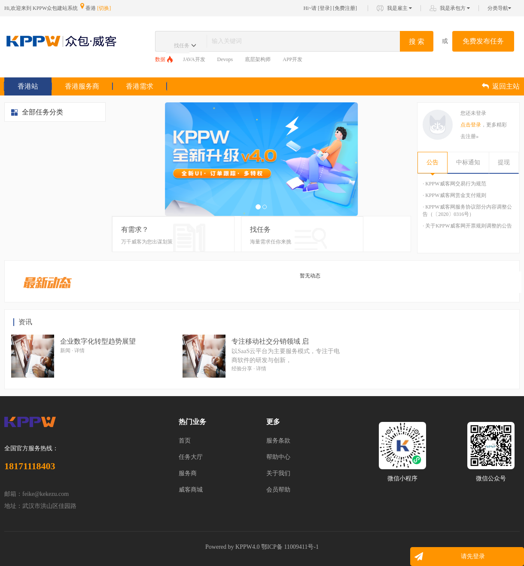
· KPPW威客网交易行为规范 (454, 184)
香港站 (28, 86)
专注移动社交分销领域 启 (270, 341)
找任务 (181, 46)
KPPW (243, 547)
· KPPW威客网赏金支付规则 (454, 195)
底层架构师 (258, 59)
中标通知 (468, 162)
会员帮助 (278, 489)
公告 (433, 162)
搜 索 (416, 41)
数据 (160, 59)
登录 (325, 8)
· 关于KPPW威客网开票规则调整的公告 (467, 226)
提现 (504, 162)
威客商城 (191, 489)
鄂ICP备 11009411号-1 (290, 547)
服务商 (188, 473)
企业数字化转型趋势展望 (98, 341)
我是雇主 (399, 8)
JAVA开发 (194, 59)
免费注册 (345, 8)
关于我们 (278, 473)
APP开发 (292, 59)
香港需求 (139, 86)
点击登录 (470, 125)
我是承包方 (455, 8)
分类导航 (499, 8)
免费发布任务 (483, 41)
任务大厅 (191, 457)
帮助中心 (278, 457)
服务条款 (278, 440)
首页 (185, 440)
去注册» (469, 136)
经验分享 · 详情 (249, 369)
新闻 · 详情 (72, 351)
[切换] (104, 8)
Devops (225, 59)
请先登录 (473, 556)
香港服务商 (82, 86)
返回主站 (501, 86)
